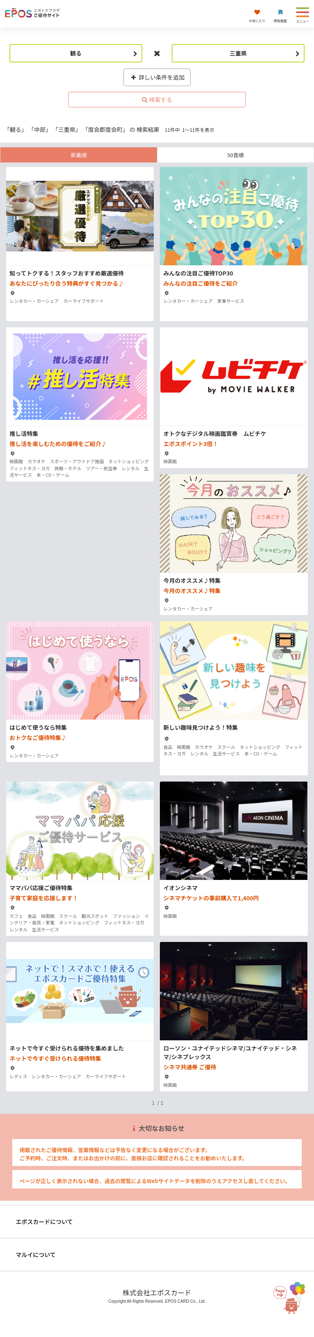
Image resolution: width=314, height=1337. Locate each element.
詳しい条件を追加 (157, 77)
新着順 (79, 155)
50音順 (235, 155)
